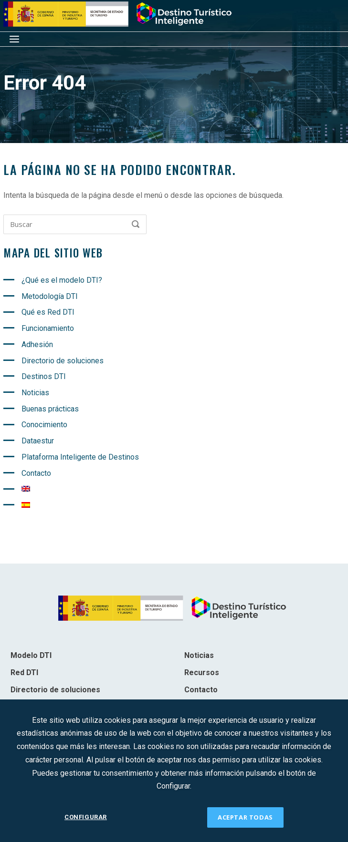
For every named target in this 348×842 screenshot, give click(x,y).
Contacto (36, 473)
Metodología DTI (49, 296)
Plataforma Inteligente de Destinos (80, 457)
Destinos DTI (43, 376)
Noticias (35, 392)
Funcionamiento (47, 328)
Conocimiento (44, 424)
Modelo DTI (31, 655)
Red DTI (24, 672)
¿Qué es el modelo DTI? (61, 280)
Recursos (201, 672)
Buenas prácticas (50, 408)
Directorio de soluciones (62, 360)
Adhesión (37, 344)
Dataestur (37, 440)
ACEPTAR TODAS (245, 817)
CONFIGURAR (85, 817)
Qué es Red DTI (47, 312)
